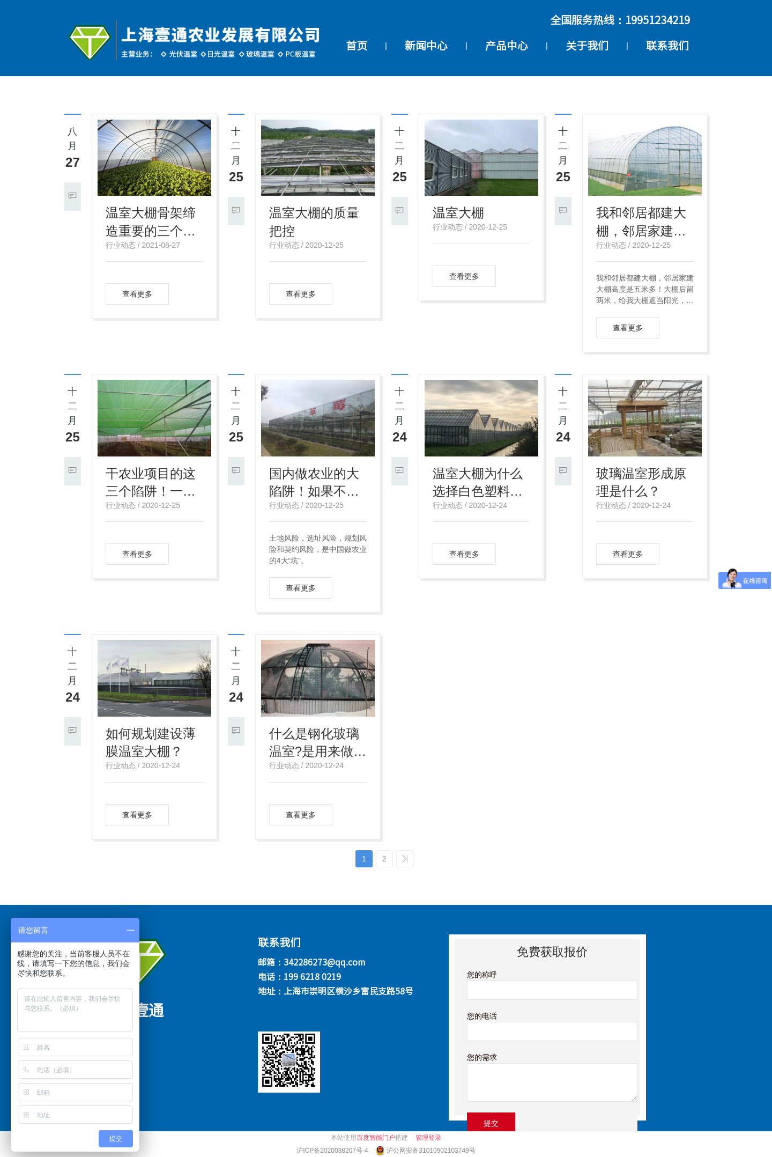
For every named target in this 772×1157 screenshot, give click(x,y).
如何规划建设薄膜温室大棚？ (151, 742)
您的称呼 (482, 974)
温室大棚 (458, 212)
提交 (491, 1123)
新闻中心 (426, 45)
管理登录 (428, 1137)
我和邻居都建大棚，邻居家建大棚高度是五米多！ (641, 222)
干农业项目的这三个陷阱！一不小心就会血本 (151, 483)
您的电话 (482, 1016)
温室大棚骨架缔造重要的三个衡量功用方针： (151, 222)
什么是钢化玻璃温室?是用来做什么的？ (317, 743)
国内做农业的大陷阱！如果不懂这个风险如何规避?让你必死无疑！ (314, 483)
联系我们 (667, 45)
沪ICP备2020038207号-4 (333, 1150)
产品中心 (506, 45)
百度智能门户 (376, 1137)
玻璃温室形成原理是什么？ (641, 482)
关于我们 (587, 45)
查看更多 (137, 294)
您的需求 (482, 1057)
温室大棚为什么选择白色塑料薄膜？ (478, 483)
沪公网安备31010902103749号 (431, 1150)
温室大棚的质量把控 (314, 221)
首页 (356, 45)
